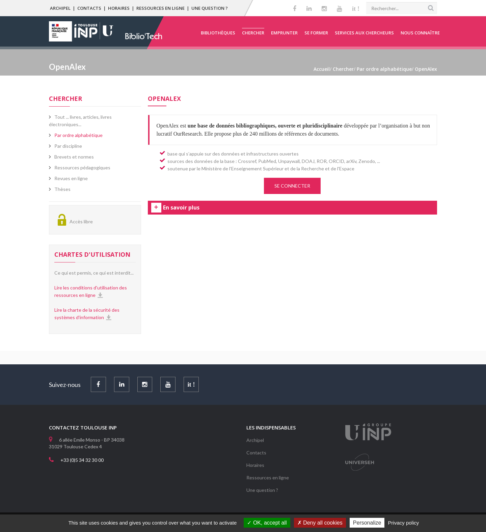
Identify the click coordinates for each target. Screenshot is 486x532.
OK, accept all (267, 523)
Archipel (60, 8)
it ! (355, 9)
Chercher (253, 33)
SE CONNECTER (292, 186)
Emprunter (284, 33)
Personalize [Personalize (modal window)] (367, 523)
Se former (316, 33)
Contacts (89, 8)
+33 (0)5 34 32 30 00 (82, 460)
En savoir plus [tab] (181, 208)
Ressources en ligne (160, 8)
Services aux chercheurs (364, 33)
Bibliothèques (218, 33)
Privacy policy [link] (403, 523)
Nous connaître (420, 33)
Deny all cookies (320, 523)
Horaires (119, 8)
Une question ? (209, 8)
